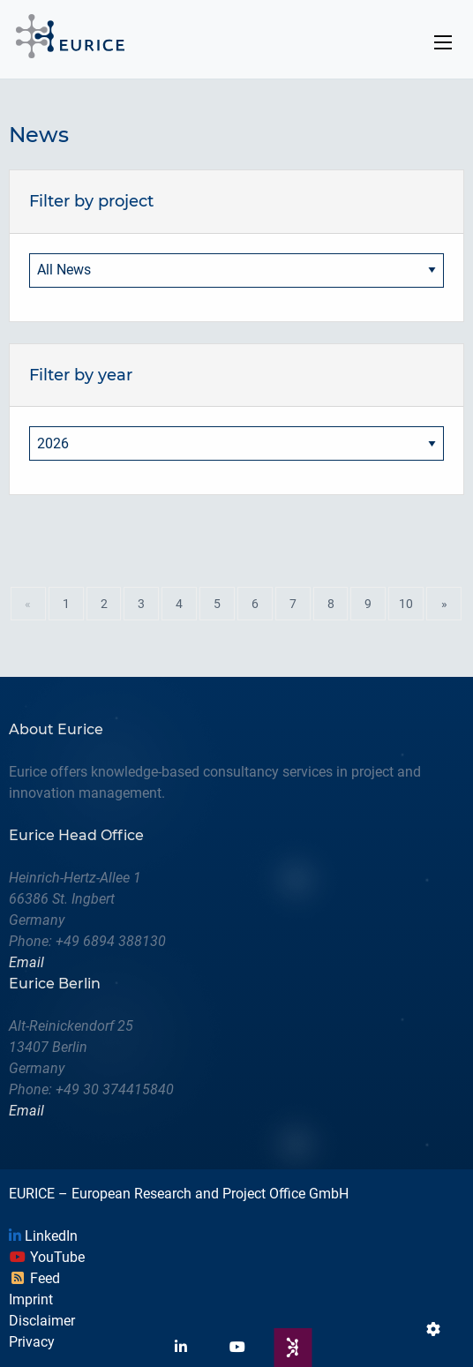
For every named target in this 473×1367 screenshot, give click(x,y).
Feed (34, 1278)
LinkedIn (43, 1236)
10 (406, 604)
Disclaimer (42, 1320)
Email (26, 962)
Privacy (32, 1341)
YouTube (47, 1257)
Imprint (31, 1299)
